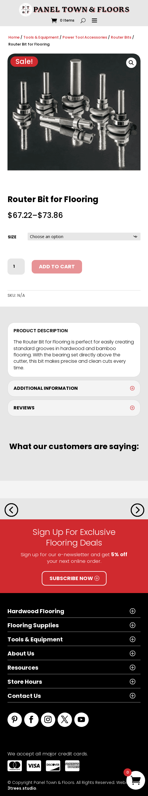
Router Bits (121, 37)
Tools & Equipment (41, 37)
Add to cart (57, 266)
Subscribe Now (71, 578)
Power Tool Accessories (84, 37)
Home (14, 37)
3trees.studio (21, 788)
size (12, 237)
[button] (131, 63)
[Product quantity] (16, 267)
